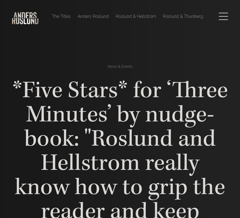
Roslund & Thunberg (183, 16)
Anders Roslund (93, 16)
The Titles (61, 16)
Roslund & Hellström (136, 16)
